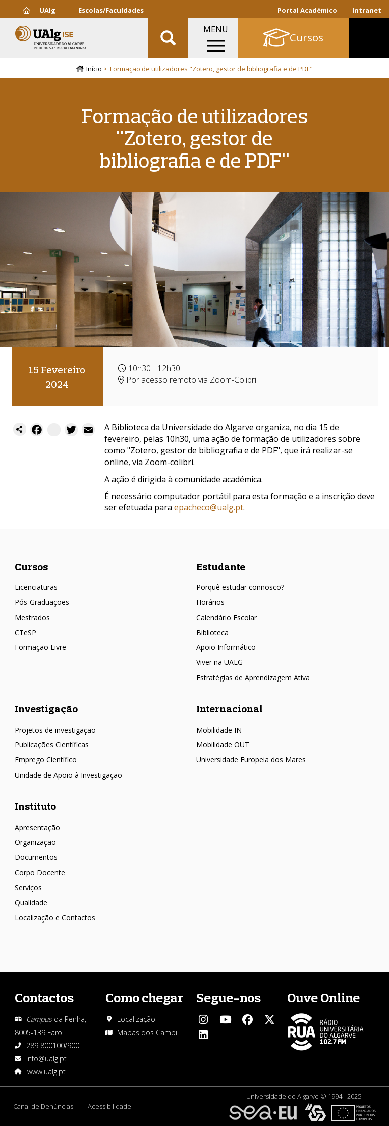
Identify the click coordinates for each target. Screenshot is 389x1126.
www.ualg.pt (46, 1072)
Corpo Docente (40, 872)
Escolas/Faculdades (111, 10)
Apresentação (37, 827)
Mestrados (32, 617)
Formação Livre (40, 647)
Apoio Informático (226, 647)
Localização (136, 1019)
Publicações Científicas (52, 745)
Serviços (28, 887)
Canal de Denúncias (43, 1106)
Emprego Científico (46, 760)
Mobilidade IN (219, 730)
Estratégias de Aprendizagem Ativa (253, 678)
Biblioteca (212, 632)
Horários (210, 602)
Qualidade (31, 902)
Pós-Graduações (42, 602)
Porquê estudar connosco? (240, 587)
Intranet (366, 10)
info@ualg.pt (46, 1058)
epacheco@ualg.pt (208, 508)
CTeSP (25, 632)
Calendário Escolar (226, 617)
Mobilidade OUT (222, 745)
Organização (35, 842)
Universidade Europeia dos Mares (251, 760)
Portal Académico (307, 10)
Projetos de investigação (55, 730)
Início (94, 69)
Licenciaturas (36, 587)
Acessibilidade (110, 1106)
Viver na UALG (219, 663)
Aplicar (168, 40)
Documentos (36, 857)
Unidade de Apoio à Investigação (68, 775)
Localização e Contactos (55, 918)
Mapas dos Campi (147, 1032)
